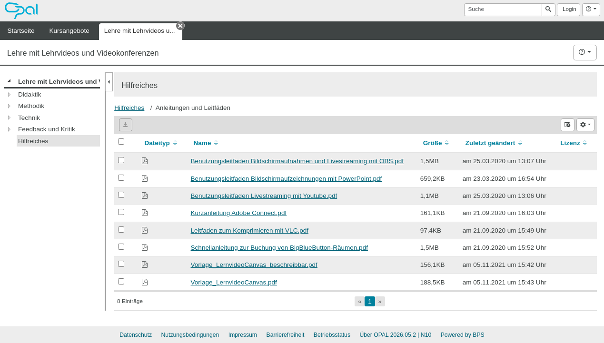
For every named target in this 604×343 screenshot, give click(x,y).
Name (207, 143)
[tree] (52, 111)
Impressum (242, 335)
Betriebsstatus (332, 335)
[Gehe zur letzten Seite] (380, 301)
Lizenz (574, 143)
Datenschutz (135, 335)
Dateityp (161, 143)
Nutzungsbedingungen (190, 335)
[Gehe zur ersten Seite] (360, 301)
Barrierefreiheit (286, 335)
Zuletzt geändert (494, 143)
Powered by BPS (463, 335)
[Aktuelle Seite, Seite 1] (370, 301)
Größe (437, 143)
